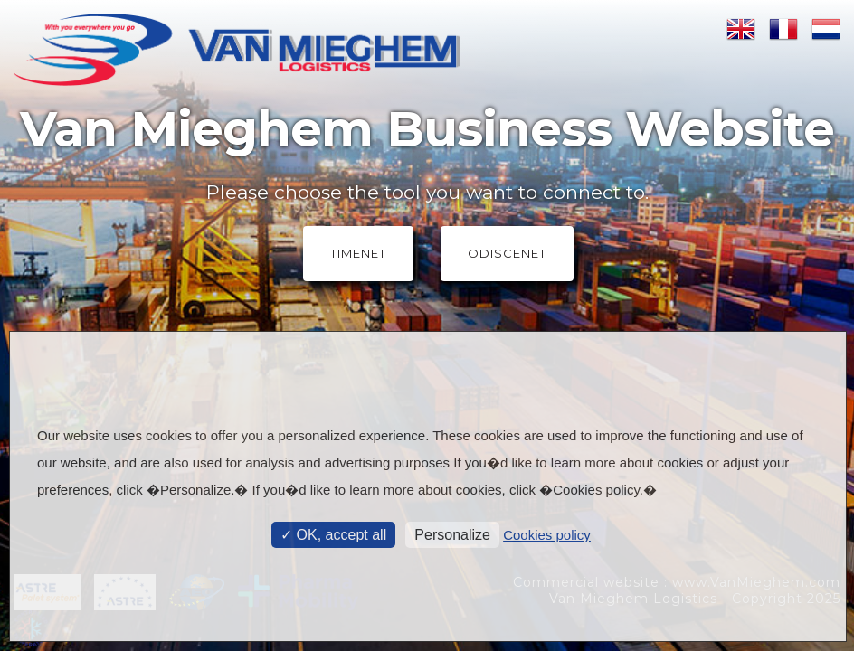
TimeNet (358, 253)
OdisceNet (507, 253)
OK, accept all (333, 534)
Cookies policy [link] (547, 534)
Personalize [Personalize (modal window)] (452, 534)
